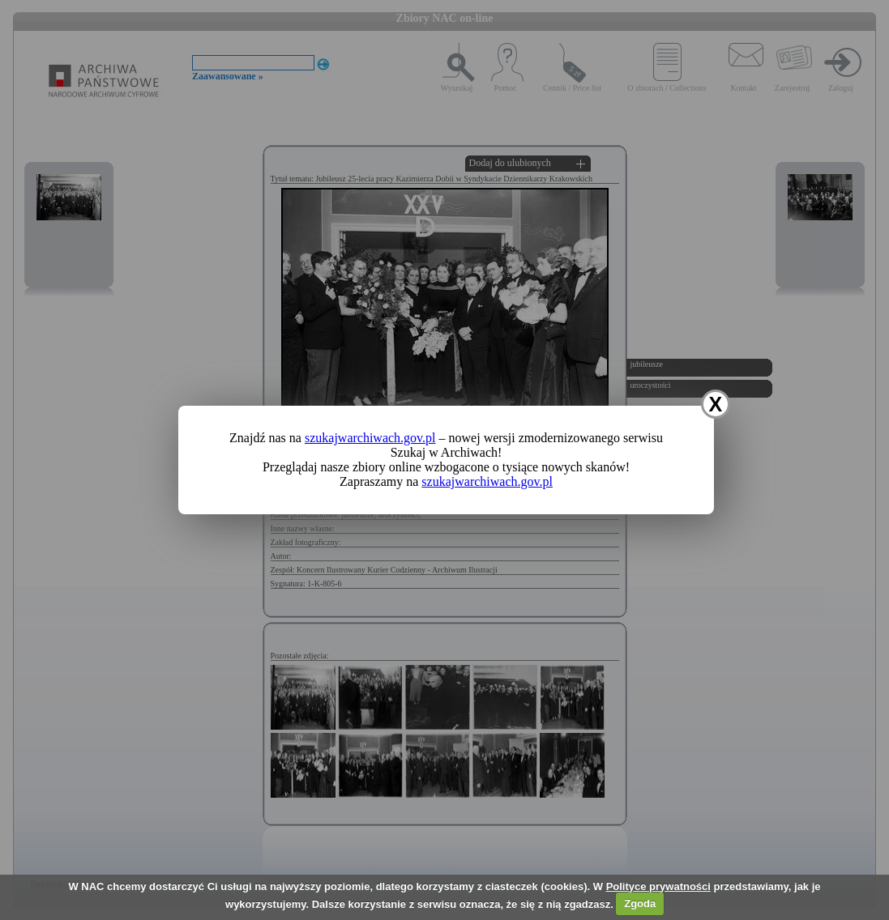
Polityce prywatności (658, 886)
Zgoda (640, 903)
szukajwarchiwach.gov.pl (370, 438)
